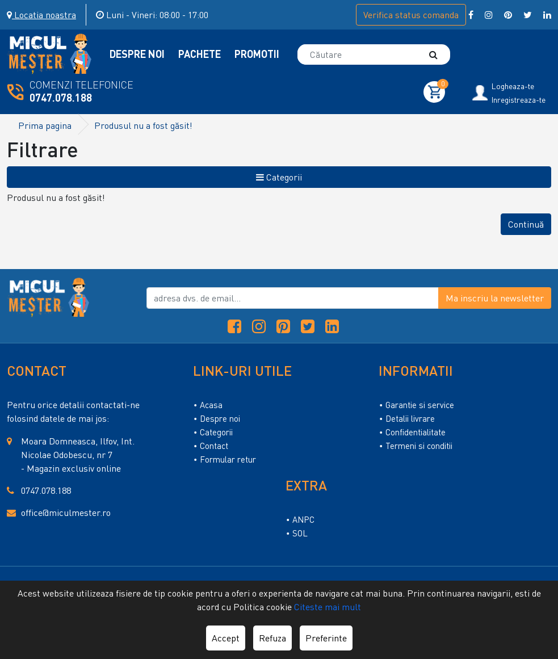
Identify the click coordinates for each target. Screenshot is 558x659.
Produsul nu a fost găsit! (143, 125)
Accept (226, 638)
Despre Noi (138, 54)
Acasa (211, 405)
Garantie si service (419, 405)
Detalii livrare (410, 418)
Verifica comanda (411, 14)
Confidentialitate (415, 432)
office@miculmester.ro (66, 512)
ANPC (303, 519)
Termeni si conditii (418, 445)
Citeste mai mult (327, 606)
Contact (214, 445)
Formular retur (228, 459)
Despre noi (220, 418)
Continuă (526, 224)
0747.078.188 (61, 97)
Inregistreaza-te (519, 100)
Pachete (200, 54)
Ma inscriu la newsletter (495, 298)
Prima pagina (45, 125)
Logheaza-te (513, 86)
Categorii (279, 177)
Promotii (256, 54)
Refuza (272, 638)
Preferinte (326, 638)
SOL (300, 533)
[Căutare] (438, 54)
